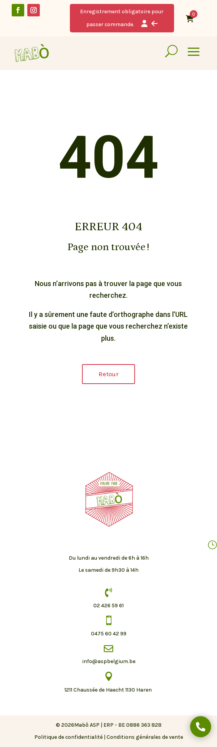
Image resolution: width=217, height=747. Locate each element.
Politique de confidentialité (68, 737)
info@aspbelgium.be (108, 661)
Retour (108, 374)
